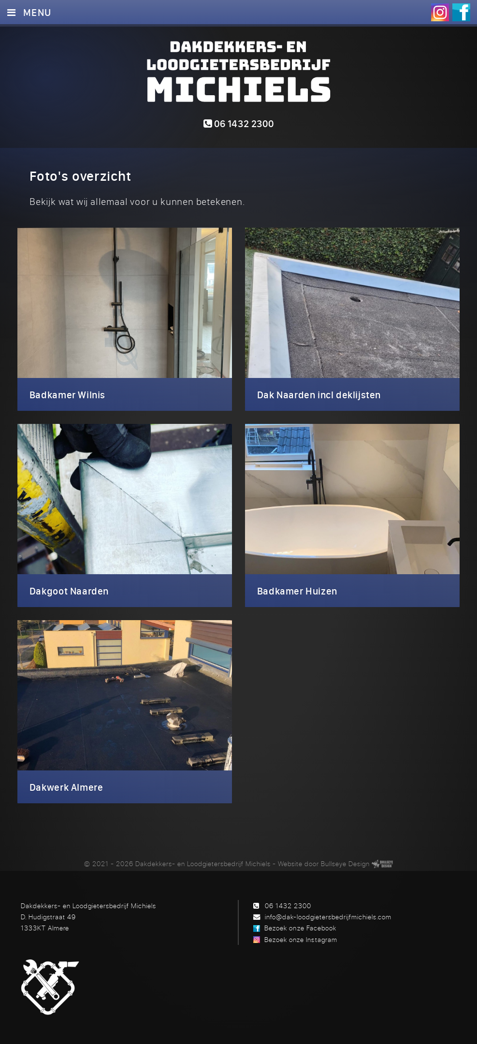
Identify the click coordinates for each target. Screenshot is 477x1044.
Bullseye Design (345, 863)
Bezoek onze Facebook (300, 927)
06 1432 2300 (238, 123)
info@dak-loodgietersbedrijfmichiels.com (328, 916)
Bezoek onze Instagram (300, 939)
